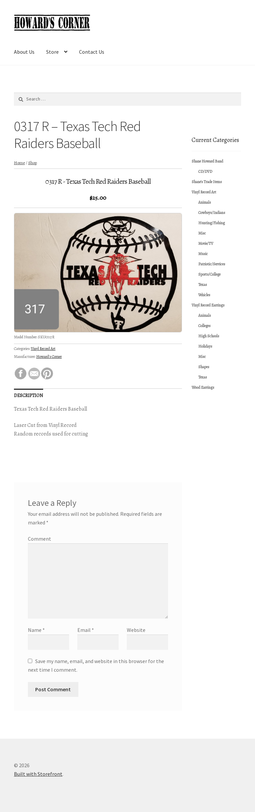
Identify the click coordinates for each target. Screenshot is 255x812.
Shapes (203, 367)
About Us (24, 51)
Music (203, 253)
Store (52, 51)
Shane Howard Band (207, 161)
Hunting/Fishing (211, 223)
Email (85, 630)
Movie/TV (205, 243)
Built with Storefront (38, 774)
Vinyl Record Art (43, 348)
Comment (39, 538)
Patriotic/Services (211, 264)
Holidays (205, 346)
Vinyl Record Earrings (208, 305)
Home (19, 163)
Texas (202, 284)
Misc (202, 233)
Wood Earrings (203, 387)
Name (36, 630)
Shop (32, 163)
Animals (204, 202)
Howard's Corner (49, 356)
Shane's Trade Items (207, 181)
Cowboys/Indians (211, 212)
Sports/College (209, 274)
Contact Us (91, 51)
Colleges (204, 325)
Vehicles (204, 295)
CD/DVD (205, 171)
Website (136, 630)
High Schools (208, 336)
